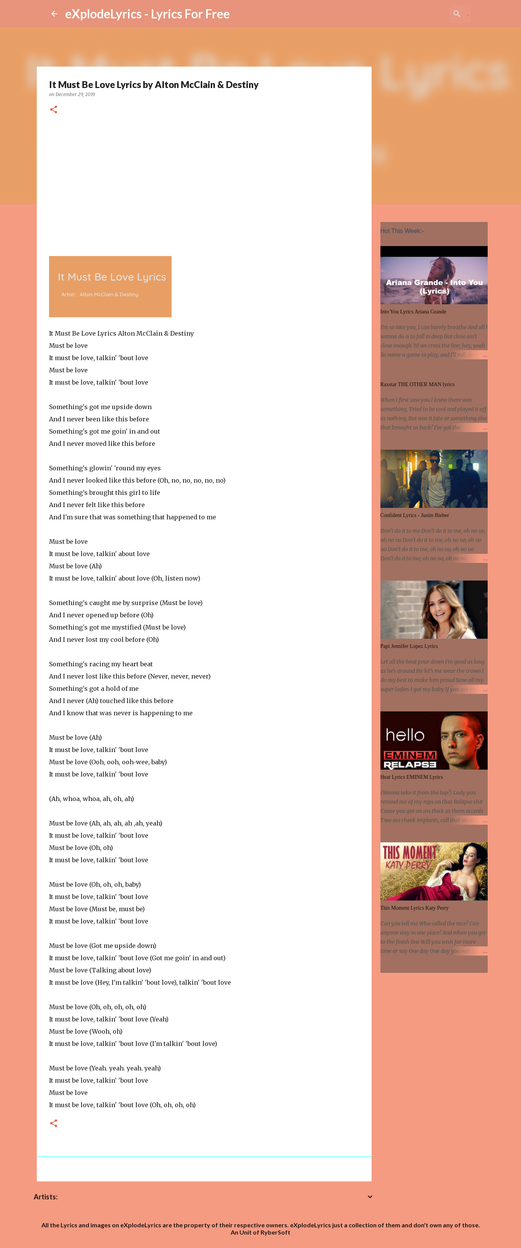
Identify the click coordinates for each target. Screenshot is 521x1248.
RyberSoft (275, 1232)
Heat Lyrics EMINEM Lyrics (411, 777)
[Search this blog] (431, 14)
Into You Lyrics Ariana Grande (413, 312)
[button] (53, 110)
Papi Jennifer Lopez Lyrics (409, 646)
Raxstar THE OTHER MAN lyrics (417, 384)
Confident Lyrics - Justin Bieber (414, 515)
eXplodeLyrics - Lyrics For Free (147, 13)
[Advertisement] (204, 184)
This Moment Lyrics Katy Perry (414, 908)
